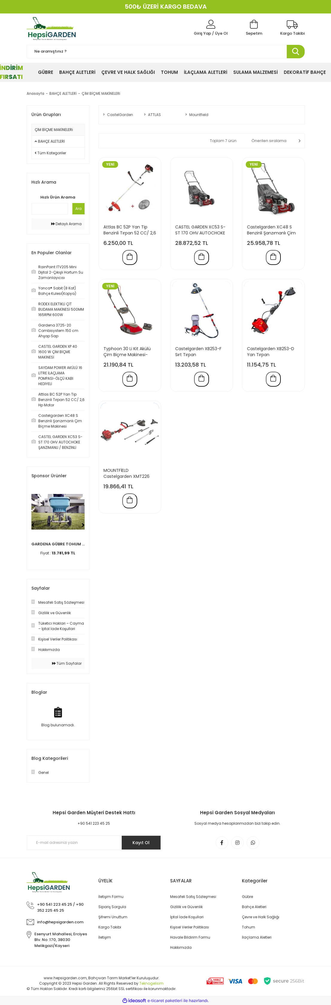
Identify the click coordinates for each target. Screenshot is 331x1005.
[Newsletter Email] (94, 842)
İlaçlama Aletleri (256, 937)
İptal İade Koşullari (187, 916)
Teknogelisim (151, 983)
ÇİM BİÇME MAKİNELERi (101, 93)
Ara (78, 208)
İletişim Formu (110, 896)
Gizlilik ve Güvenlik (186, 906)
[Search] (166, 51)
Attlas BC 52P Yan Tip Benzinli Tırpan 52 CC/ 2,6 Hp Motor (129, 230)
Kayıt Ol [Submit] (141, 843)
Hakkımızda (181, 947)
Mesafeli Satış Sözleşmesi (193, 896)
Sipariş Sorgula (112, 906)
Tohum (248, 927)
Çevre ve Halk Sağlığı (260, 916)
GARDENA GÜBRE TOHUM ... (58, 544)
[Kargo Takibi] (292, 28)
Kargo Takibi (109, 927)
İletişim (104, 937)
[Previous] (32, 525)
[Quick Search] (49, 208)
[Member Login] (211, 28)
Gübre (247, 896)
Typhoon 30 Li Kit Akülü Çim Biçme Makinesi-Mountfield (127, 352)
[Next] (83, 525)
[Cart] (254, 28)
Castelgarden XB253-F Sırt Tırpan (198, 352)
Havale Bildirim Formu (190, 937)
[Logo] (52, 28)
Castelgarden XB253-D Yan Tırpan (270, 352)
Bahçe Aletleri (254, 906)
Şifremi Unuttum (112, 916)
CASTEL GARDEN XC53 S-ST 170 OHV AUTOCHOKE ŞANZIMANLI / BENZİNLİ (200, 230)
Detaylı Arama (66, 223)
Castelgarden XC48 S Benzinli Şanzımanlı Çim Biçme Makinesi (271, 230)
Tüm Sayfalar (67, 663)
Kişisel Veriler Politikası (189, 927)
